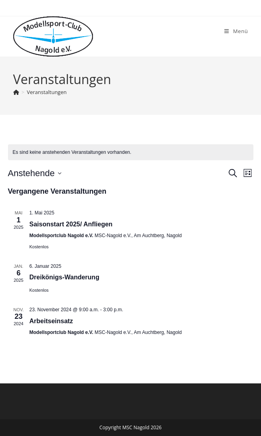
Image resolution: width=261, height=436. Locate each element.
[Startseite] (16, 92)
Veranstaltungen (47, 92)
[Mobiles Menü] (236, 31)
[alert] (130, 152)
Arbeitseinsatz (51, 321)
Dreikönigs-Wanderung (64, 277)
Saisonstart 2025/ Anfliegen (71, 224)
